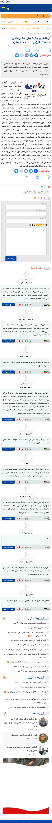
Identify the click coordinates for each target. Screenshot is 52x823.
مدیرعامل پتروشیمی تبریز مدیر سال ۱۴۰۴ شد (29, 623)
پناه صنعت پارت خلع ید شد (35, 687)
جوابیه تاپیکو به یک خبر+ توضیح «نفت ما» (30, 707)
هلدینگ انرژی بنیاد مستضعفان (36, 191)
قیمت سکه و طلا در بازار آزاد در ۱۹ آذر (32, 671)
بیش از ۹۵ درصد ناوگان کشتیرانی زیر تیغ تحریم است (26, 649)
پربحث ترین (34, 677)
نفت (38, 16)
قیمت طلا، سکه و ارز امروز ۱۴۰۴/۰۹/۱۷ (32, 645)
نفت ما (8, 90)
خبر (48, 16)
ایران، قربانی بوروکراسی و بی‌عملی (33, 682)
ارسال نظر (11, 258)
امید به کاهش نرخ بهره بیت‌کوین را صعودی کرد (28, 640)
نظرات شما (36, 268)
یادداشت (35, 713)
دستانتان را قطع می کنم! (37, 627)
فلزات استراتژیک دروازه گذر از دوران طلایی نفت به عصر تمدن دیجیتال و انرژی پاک (20, 723)
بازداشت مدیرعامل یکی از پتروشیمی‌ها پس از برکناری (25, 691)
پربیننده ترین (33, 618)
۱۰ (25, 21)
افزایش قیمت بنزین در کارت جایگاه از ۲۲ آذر (29, 666)
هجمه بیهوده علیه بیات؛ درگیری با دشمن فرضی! (26, 662)
